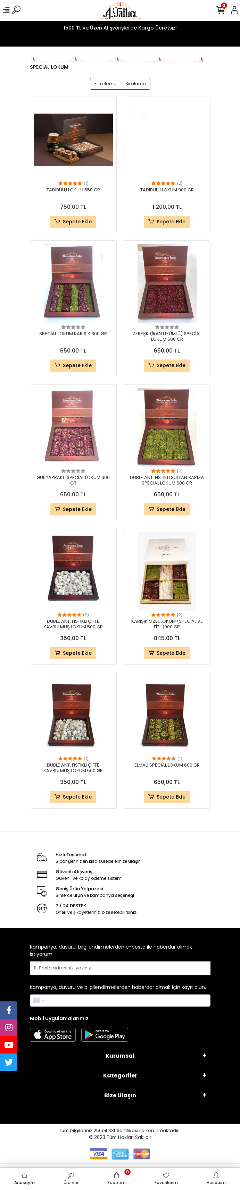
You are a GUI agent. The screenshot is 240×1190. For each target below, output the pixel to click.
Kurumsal (120, 1056)
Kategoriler (120, 1076)
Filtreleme (105, 83)
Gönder (193, 968)
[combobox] (38, 1001)
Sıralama (135, 83)
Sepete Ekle (73, 221)
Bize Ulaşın (120, 1095)
